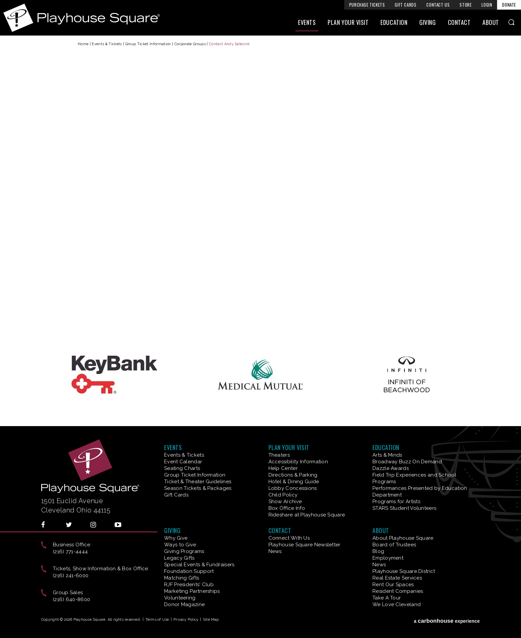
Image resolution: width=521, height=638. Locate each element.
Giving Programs (184, 551)
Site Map (211, 619)
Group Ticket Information (148, 44)
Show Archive (285, 501)
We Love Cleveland (396, 604)
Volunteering (180, 598)
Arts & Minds (387, 455)
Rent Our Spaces (393, 585)
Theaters (279, 455)
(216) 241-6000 (70, 576)
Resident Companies (397, 591)
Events (307, 22)
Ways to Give (180, 545)
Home (83, 44)
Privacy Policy (185, 619)
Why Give (175, 538)
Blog (378, 551)
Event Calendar (183, 462)
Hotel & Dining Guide (293, 482)
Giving (427, 22)
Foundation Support (189, 571)
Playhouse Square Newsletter (304, 545)
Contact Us (438, 4)
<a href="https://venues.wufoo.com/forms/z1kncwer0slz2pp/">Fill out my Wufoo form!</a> (260, 198)
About (490, 22)
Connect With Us (289, 538)
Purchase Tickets (367, 4)
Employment (387, 558)
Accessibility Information (298, 462)
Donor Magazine (184, 604)
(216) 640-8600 (71, 599)
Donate (509, 4)
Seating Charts (182, 468)
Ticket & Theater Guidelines (197, 482)
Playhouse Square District (403, 571)
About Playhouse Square (403, 538)
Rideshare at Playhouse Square (306, 515)
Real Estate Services (397, 578)
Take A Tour (386, 598)
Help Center (283, 468)
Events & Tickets (107, 44)
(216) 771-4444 (70, 552)
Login (486, 4)
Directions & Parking (293, 475)
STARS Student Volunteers (404, 508)
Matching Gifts (181, 578)
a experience (447, 621)
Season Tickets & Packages (198, 488)
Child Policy (283, 495)
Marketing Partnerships (192, 591)
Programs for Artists (396, 501)
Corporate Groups (190, 44)
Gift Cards (405, 4)
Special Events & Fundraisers (199, 565)
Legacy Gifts (179, 558)
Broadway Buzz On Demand (407, 462)
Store (465, 4)
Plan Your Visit (348, 22)
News (275, 551)
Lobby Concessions (292, 488)
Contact (459, 22)
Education (393, 22)
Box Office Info (286, 508)
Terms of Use (157, 619)
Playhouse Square (81, 18)
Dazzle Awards (390, 468)
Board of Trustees (394, 545)
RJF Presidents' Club (189, 585)
